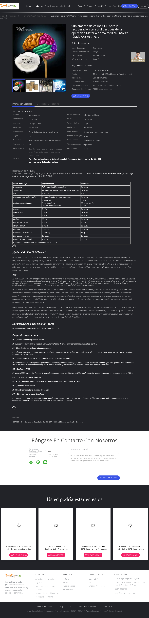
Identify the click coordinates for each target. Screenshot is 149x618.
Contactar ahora (81, 96)
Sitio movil (108, 607)
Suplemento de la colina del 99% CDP (38, 422)
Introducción (68, 589)
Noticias (121, 6)
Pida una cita (129, 6)
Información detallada (22, 103)
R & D (91, 582)
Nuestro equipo (69, 586)
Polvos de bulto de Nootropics (47, 593)
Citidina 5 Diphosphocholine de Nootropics (68, 422)
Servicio (66, 582)
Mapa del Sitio (65, 607)
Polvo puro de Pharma (44, 597)
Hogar (28, 6)
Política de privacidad (87, 607)
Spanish (143, 6)
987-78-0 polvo (18, 422)
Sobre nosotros (51, 6)
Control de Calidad (44, 607)
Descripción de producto (48, 103)
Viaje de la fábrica (67, 6)
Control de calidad (85, 6)
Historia (66, 579)
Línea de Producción (97, 586)
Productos (38, 6)
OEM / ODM (93, 579)
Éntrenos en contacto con (105, 6)
